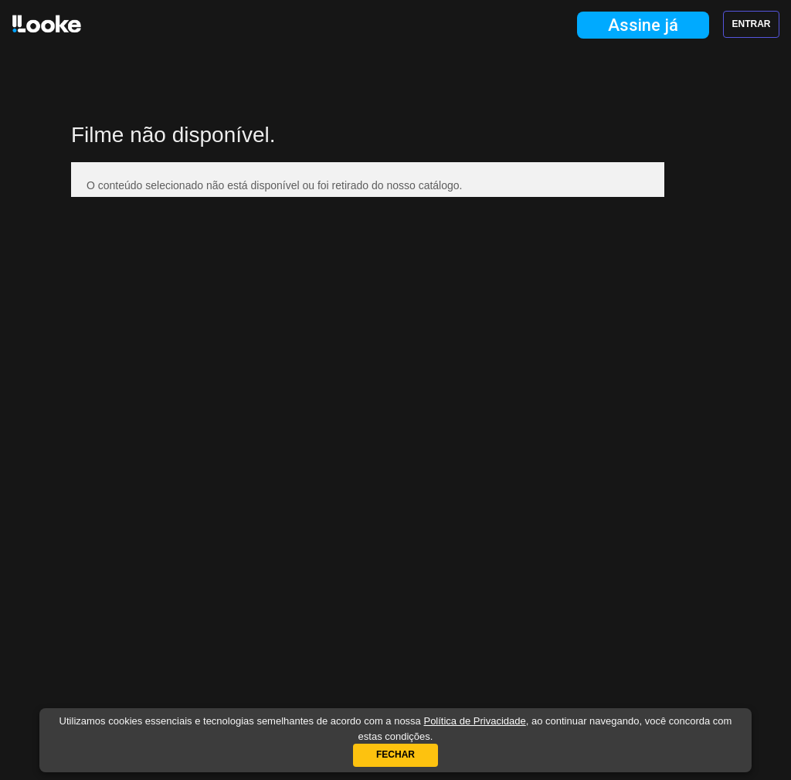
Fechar (395, 754)
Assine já (643, 25)
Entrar (751, 24)
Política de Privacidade (474, 721)
